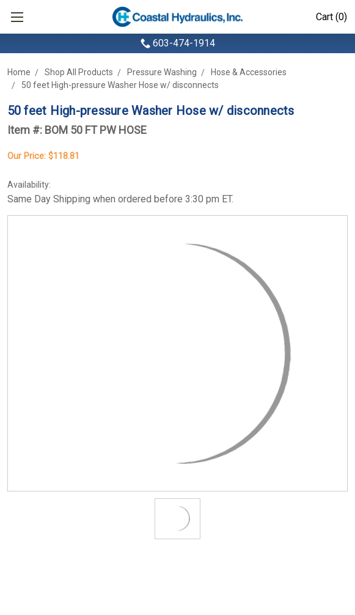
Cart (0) (331, 17)
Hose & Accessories (249, 72)
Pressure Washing (162, 72)
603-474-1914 (184, 43)
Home (19, 72)
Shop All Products (79, 72)
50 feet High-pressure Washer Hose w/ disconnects (120, 85)
